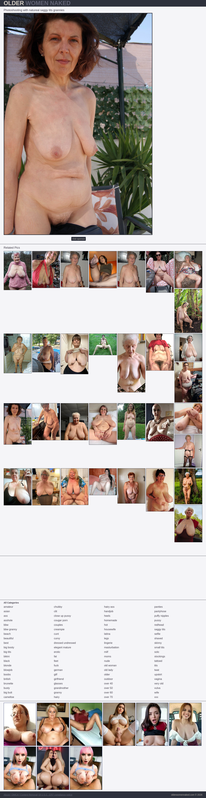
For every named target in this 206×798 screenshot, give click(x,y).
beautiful (9, 638)
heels (107, 615)
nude (107, 661)
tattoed (158, 661)
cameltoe (9, 697)
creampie (59, 629)
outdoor (108, 679)
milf (106, 652)
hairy (57, 697)
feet (56, 661)
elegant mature (62, 647)
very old (158, 683)
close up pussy (62, 615)
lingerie (108, 643)
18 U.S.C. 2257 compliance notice (55, 794)
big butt (8, 692)
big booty (9, 647)
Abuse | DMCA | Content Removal (21, 794)
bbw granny (10, 629)
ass (6, 615)
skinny (158, 643)
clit (55, 611)
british (7, 679)
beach (7, 634)
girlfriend (59, 679)
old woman (110, 665)
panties (158, 606)
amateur (8, 606)
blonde (7, 665)
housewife (110, 629)
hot (106, 624)
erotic (57, 652)
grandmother (61, 688)
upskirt (158, 674)
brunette (8, 683)
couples (58, 624)
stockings (159, 656)
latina (107, 634)
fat (55, 656)
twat (156, 670)
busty (7, 688)
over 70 (108, 697)
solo (156, 652)
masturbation (111, 647)
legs (106, 638)
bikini (6, 656)
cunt (56, 634)
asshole (8, 620)
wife (156, 692)
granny (58, 692)
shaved (158, 638)
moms (107, 656)
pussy (157, 620)
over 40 (108, 683)
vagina (158, 679)
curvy (57, 638)
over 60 (108, 692)
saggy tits (159, 629)
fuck (56, 665)
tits (156, 665)
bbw (6, 624)
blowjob (8, 670)
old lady (108, 670)
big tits (7, 652)
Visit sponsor (78, 239)
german (58, 670)
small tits (159, 647)
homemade (110, 620)
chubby (58, 606)
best (6, 643)
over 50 (108, 688)
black (7, 661)
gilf (55, 674)
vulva (157, 688)
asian (7, 611)
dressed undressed (65, 643)
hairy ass (109, 606)
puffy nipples (161, 615)
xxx (156, 697)
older (107, 674)
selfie (157, 634)
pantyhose (160, 611)
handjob (108, 611)
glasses (58, 683)
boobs (7, 674)
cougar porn (61, 620)
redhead (159, 624)
